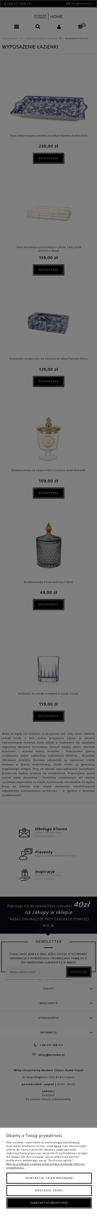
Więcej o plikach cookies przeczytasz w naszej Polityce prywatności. (45, 1166)
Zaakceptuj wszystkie (49, 1202)
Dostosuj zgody (49, 1190)
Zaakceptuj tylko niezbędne (49, 1178)
